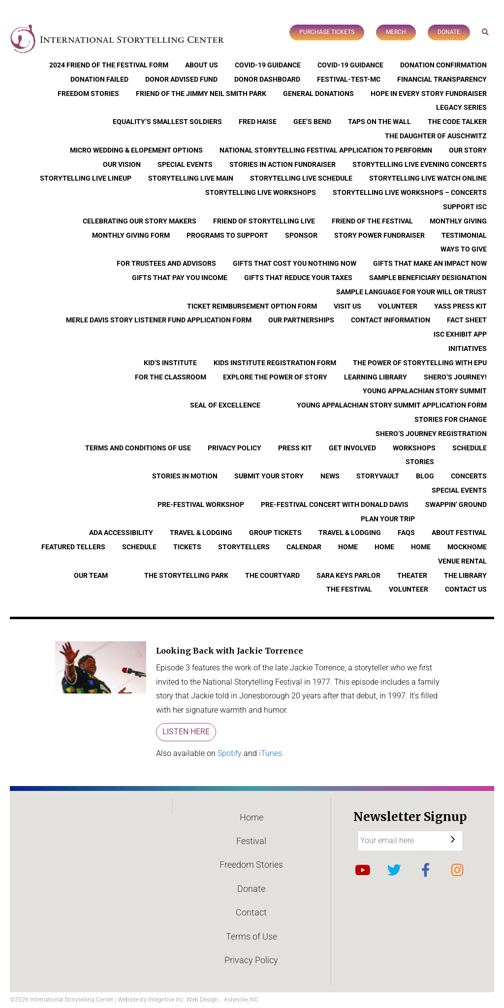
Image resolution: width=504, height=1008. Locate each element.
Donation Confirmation (443, 65)
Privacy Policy (234, 448)
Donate (449, 32)
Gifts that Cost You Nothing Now (294, 263)
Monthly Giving (458, 221)
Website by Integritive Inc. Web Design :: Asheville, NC (188, 999)
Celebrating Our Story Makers (139, 221)
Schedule (469, 448)
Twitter (394, 870)
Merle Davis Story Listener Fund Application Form (159, 320)
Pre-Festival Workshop (201, 504)
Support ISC (465, 207)
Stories (420, 462)
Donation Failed (99, 79)
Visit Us (347, 306)
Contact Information (390, 320)
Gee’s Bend (312, 122)
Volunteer (397, 306)
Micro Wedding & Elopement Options (136, 150)
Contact (251, 912)
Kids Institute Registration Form (275, 363)
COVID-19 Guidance (268, 65)
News (330, 476)
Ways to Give (464, 249)
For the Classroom (170, 377)
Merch (396, 32)
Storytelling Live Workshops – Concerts (410, 192)
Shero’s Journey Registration (431, 434)
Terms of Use (251, 936)
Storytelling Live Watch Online (428, 178)
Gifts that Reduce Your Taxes (298, 278)
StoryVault (377, 476)
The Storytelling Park (186, 575)
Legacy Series (461, 107)
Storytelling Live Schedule (301, 178)
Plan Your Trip (388, 519)
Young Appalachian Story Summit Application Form (392, 405)
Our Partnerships (301, 320)
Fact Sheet (467, 320)
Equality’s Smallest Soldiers (167, 122)
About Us (201, 65)
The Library (465, 575)
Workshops (414, 448)
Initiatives (467, 348)
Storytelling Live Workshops (260, 192)
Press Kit (295, 448)
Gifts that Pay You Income (179, 278)
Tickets (187, 547)
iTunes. (271, 753)
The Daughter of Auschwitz (436, 136)
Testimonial (464, 235)
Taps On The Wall (379, 122)
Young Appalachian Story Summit (425, 391)
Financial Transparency (442, 79)
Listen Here (186, 731)
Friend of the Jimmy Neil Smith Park (201, 93)
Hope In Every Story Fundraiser (429, 93)
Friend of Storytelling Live (264, 221)
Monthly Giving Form (131, 235)
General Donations (318, 93)
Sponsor (301, 235)
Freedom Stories (88, 93)
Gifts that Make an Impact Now (430, 263)
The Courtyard (272, 575)
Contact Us (466, 589)
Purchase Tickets (326, 32)
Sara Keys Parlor (348, 575)
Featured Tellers (73, 547)
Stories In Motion (185, 476)
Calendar (303, 547)
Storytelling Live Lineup (85, 178)
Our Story (468, 150)
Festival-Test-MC (348, 79)
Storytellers (244, 547)
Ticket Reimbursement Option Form (252, 306)
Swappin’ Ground (456, 504)
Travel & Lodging (201, 532)
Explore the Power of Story (275, 377)
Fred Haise (258, 122)
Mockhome (467, 547)
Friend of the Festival (372, 221)
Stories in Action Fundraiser (282, 164)
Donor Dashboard (267, 79)
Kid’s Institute (170, 363)
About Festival (459, 532)
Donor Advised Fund (181, 79)
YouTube (363, 870)
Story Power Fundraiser (379, 235)
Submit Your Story (269, 476)
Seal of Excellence (225, 405)
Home (348, 547)
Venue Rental (462, 561)
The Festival (349, 589)
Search (485, 32)
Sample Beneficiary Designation (428, 278)
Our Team (91, 575)
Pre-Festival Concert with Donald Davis (335, 504)
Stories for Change (450, 419)
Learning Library (375, 377)
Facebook (426, 870)
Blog (425, 476)
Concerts (469, 476)
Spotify (231, 753)
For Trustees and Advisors (166, 263)
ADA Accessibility (121, 532)
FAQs (406, 532)
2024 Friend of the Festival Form (108, 65)
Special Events (185, 164)
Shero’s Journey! (455, 377)
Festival (251, 841)
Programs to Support (227, 235)
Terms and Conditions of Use (138, 448)
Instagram (457, 870)
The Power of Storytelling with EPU (420, 363)
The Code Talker (457, 122)
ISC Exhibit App (460, 334)
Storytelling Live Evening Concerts (419, 164)
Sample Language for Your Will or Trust (411, 292)
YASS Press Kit (460, 306)
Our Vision (122, 164)
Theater (412, 575)
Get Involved (352, 448)
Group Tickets (275, 532)
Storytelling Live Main (190, 178)
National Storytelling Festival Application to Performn (326, 150)
